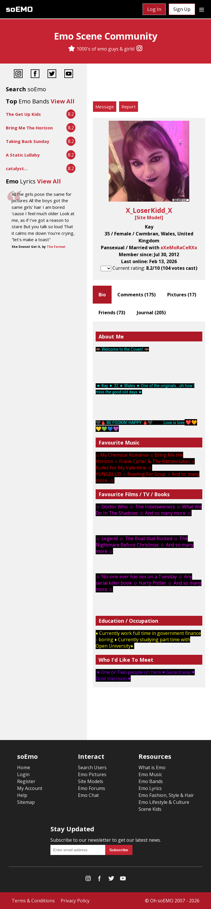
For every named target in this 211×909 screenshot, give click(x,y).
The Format (56, 247)
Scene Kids (150, 809)
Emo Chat (88, 795)
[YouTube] (68, 74)
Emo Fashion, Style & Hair (166, 795)
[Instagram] (139, 49)
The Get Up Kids (23, 114)
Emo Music (150, 774)
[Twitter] (52, 74)
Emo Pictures (92, 774)
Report (128, 106)
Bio (102, 294)
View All (62, 101)
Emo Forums (91, 788)
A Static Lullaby (23, 155)
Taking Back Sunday (27, 141)
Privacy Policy (75, 900)
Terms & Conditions (33, 900)
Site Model (149, 217)
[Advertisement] (149, 83)
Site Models (90, 781)
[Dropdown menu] (202, 9)
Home (23, 767)
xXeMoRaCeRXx (179, 247)
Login (23, 774)
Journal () (151, 312)
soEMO (19, 9)
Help (22, 795)
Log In (154, 9)
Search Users (92, 767)
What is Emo (152, 767)
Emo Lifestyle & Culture (164, 802)
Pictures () (181, 294)
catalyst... (17, 168)
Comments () (136, 294)
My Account (29, 788)
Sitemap (26, 802)
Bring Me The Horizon (29, 128)
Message (104, 106)
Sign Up (181, 9)
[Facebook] (35, 74)
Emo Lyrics (150, 788)
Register (26, 781)
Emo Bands (151, 781)
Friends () (112, 312)
